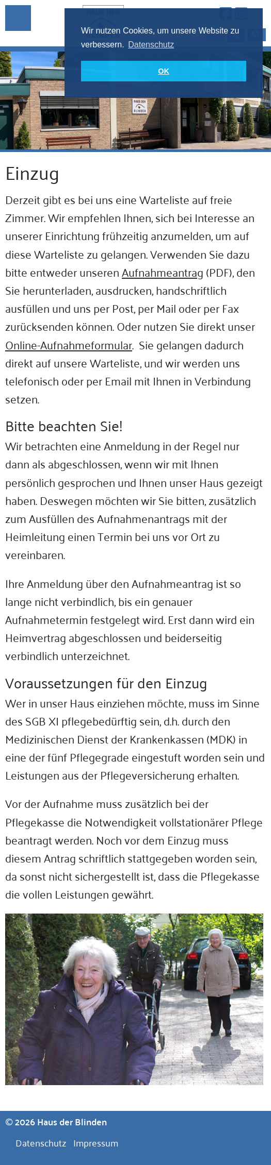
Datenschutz (40, 1142)
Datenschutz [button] (151, 44)
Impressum (95, 1142)
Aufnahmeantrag (162, 271)
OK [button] (163, 71)
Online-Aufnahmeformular (68, 344)
